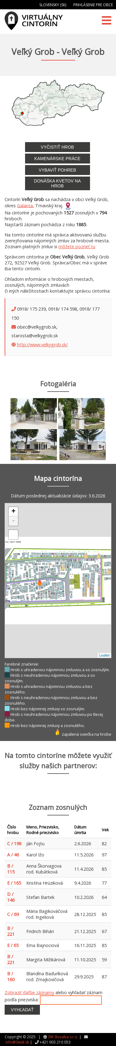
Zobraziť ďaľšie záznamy (29, 992)
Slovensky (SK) (52, 4)
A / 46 (13, 855)
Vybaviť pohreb (57, 170)
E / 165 (14, 883)
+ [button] (13, 511)
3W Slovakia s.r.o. (63, 1036)
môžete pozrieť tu (76, 246)
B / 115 (11, 869)
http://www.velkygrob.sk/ (42, 345)
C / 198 (14, 843)
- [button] (13, 521)
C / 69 (13, 914)
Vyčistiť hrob (57, 147)
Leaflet (104, 655)
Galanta (25, 205)
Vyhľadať (22, 1009)
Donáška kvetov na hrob (57, 183)
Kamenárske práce (57, 158)
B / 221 (11, 931)
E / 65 (13, 945)
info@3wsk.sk (17, 1042)
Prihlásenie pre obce (93, 4)
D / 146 (11, 897)
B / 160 (11, 976)
